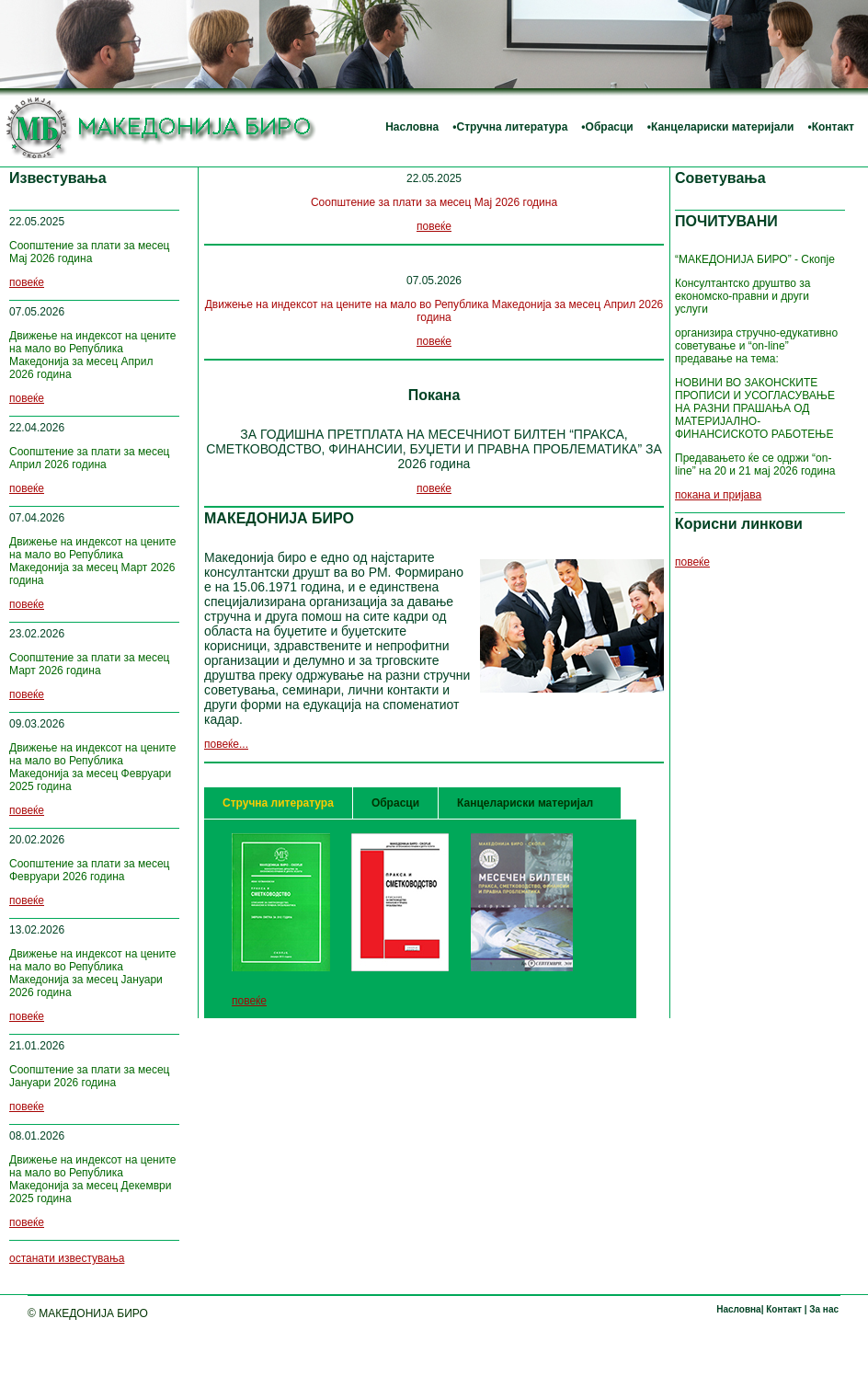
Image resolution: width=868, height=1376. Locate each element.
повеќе (26, 282)
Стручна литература (511, 126)
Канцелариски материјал (525, 803)
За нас (822, 1309)
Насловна (412, 126)
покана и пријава (718, 494)
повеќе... (226, 744)
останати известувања (66, 1258)
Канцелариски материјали (722, 126)
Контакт (833, 126)
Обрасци (610, 126)
